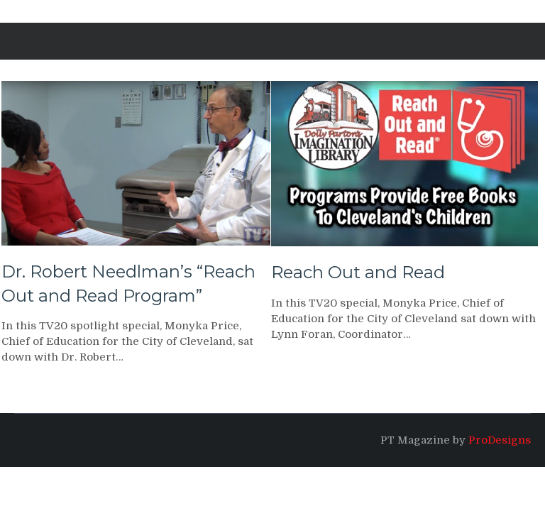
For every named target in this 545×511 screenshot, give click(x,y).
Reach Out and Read (358, 272)
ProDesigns (499, 440)
